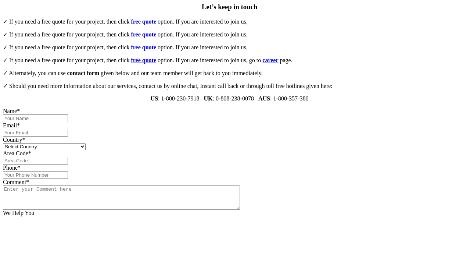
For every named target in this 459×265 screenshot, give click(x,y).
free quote (143, 21)
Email (11, 125)
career (270, 60)
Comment (16, 182)
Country (14, 140)
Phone (12, 168)
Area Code (17, 153)
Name (11, 111)
